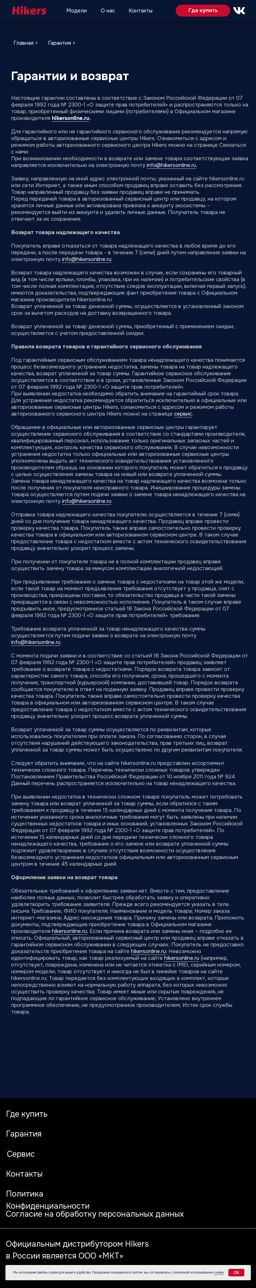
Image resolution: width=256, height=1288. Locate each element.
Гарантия (24, 1134)
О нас (108, 10)
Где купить (203, 10)
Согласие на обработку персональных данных (95, 1214)
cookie (218, 1272)
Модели (76, 10)
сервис (183, 413)
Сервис (21, 1154)
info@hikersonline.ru (171, 165)
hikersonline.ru (70, 118)
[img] (28, 10)
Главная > (25, 43)
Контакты (140, 10)
